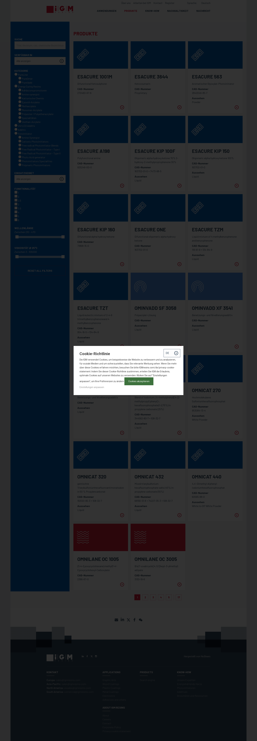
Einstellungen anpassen (91, 387)
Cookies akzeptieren (138, 381)
